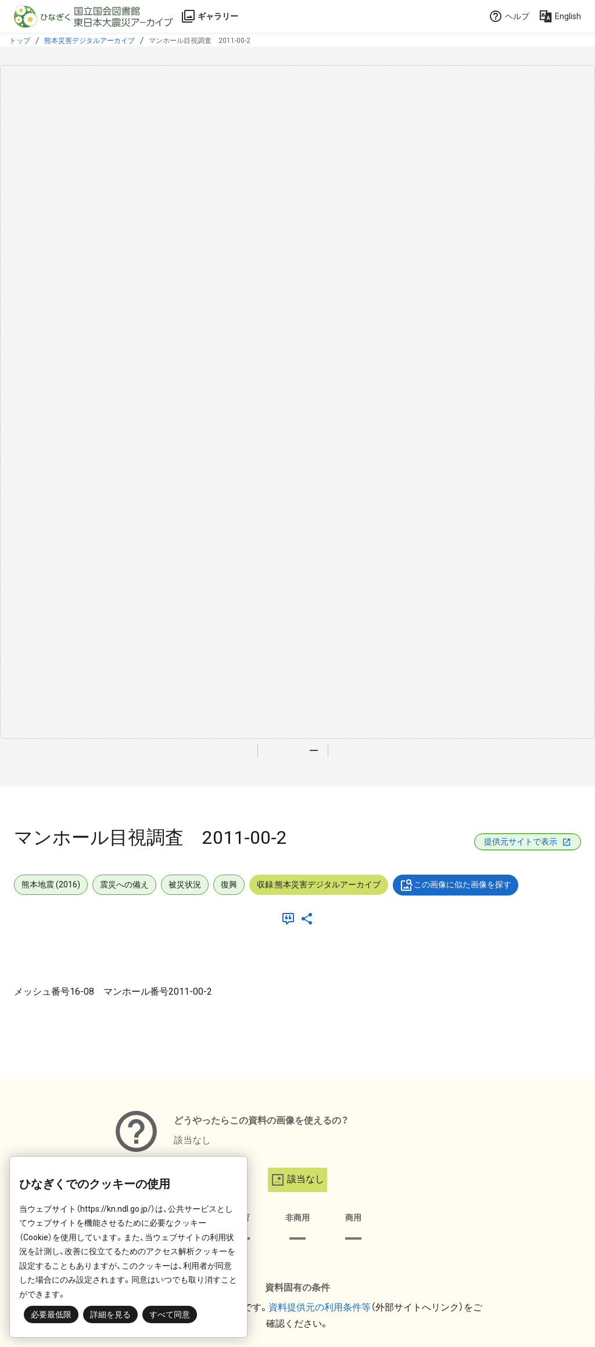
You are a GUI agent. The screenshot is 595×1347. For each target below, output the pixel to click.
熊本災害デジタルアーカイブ (89, 41)
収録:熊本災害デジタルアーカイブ (319, 884)
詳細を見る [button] (110, 1314)
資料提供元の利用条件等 (319, 1307)
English (560, 16)
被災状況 (185, 884)
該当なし (297, 1180)
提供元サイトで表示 (527, 842)
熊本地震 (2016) (50, 884)
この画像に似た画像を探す (455, 885)
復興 (229, 884)
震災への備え (124, 884)
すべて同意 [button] (169, 1314)
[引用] (290, 918)
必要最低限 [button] (51, 1314)
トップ (19, 41)
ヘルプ (509, 16)
